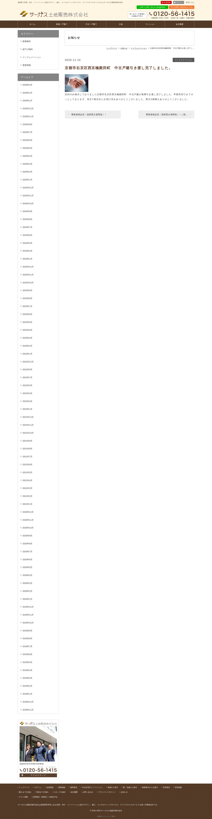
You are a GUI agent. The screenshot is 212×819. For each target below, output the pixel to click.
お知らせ (124, 792)
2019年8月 (27, 638)
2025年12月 (28, 108)
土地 (121, 24)
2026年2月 (27, 93)
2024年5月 (27, 243)
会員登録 (167, 2)
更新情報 (27, 65)
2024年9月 (27, 211)
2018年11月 (28, 710)
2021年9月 (27, 441)
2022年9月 (27, 369)
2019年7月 (27, 646)
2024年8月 (27, 219)
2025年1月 (27, 180)
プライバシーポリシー (107, 792)
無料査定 (73, 787)
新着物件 (27, 41)
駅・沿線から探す (130, 787)
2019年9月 (27, 630)
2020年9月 (27, 535)
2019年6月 (27, 654)
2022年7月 (27, 377)
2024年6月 (27, 235)
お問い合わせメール (183, 7)
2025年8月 (27, 124)
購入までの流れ (25, 792)
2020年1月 (27, 599)
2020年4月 (27, 575)
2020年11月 (28, 520)
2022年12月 (28, 362)
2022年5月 (27, 385)
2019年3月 (27, 678)
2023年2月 (27, 346)
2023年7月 (27, 306)
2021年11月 (28, 425)
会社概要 (179, 24)
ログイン (179, 2)
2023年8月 (27, 298)
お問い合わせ (88, 792)
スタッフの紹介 (59, 792)
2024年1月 (27, 259)
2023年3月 (27, 338)
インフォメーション (183, 60)
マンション (150, 24)
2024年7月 (27, 227)
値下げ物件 (28, 49)
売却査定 (166, 787)
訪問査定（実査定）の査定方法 (45, 797)
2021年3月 (27, 488)
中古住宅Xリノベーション (92, 787)
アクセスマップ (38, 775)
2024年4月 (27, 251)
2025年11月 (28, 116)
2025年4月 (27, 156)
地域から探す (113, 787)
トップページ (24, 787)
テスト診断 (23, 797)
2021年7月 (27, 456)
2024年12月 (28, 187)
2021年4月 (27, 480)
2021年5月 (27, 472)
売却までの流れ (42, 792)
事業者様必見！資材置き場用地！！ (89, 114)
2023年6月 (27, 314)
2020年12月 (28, 512)
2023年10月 (28, 282)
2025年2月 (27, 172)
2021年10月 (28, 433)
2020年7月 (27, 551)
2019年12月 (28, 607)
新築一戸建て (62, 24)
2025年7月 (27, 132)
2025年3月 (27, 164)
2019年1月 (27, 694)
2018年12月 (28, 702)
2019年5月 (27, 662)
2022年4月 (27, 393)
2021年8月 (27, 448)
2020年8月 (27, 543)
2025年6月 (27, 140)
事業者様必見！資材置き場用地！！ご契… (167, 114)
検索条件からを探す (150, 787)
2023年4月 (27, 330)
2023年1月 (27, 354)
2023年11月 (28, 274)
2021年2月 (27, 496)
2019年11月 (28, 615)
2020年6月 (27, 559)
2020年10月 (28, 528)
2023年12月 (28, 267)
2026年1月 (27, 100)
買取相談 (61, 787)
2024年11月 (28, 195)
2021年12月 (28, 417)
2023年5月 (27, 322)
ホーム (32, 24)
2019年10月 (28, 623)
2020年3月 (27, 583)
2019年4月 (27, 670)
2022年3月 (27, 401)
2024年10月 (28, 203)
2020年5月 (27, 567)
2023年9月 (27, 290)
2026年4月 (27, 85)
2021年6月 (27, 464)
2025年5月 (27, 148)
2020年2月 (27, 591)
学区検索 (178, 787)
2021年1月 (27, 504)
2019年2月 (27, 686)
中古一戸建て (91, 24)
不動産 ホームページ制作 (106, 816)
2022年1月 (27, 409)
